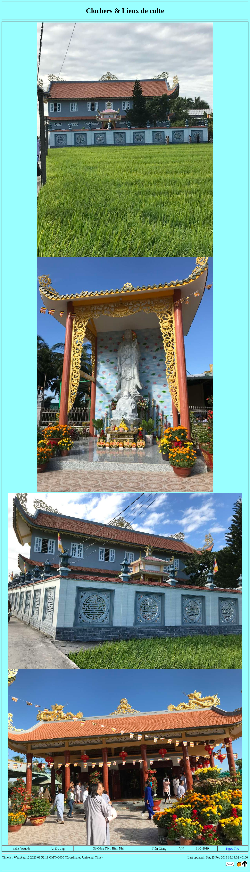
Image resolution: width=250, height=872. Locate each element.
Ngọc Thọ (232, 848)
